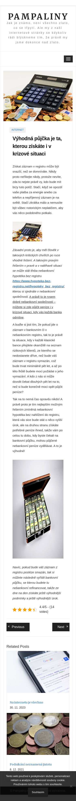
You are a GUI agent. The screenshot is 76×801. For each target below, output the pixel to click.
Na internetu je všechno (26, 702)
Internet (18, 129)
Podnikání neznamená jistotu (31, 764)
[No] (71, 786)
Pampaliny (38, 17)
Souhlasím (38, 792)
